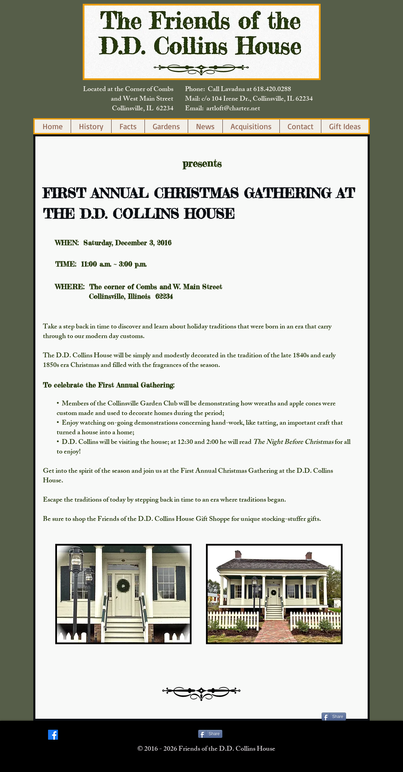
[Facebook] (53, 735)
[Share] (334, 717)
